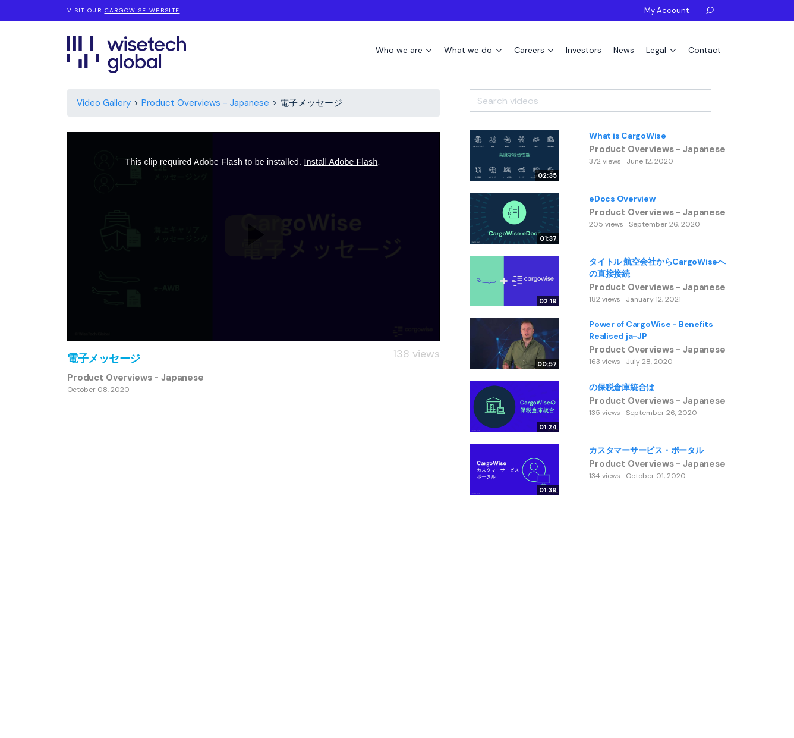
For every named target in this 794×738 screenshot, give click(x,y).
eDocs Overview (622, 198)
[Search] (719, 96)
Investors (583, 50)
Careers (530, 50)
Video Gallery (104, 103)
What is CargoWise (627, 135)
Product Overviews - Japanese (205, 103)
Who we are (400, 50)
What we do (469, 50)
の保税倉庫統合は (621, 387)
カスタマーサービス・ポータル (646, 450)
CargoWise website (142, 10)
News (623, 50)
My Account (666, 10)
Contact (704, 50)
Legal (657, 50)
